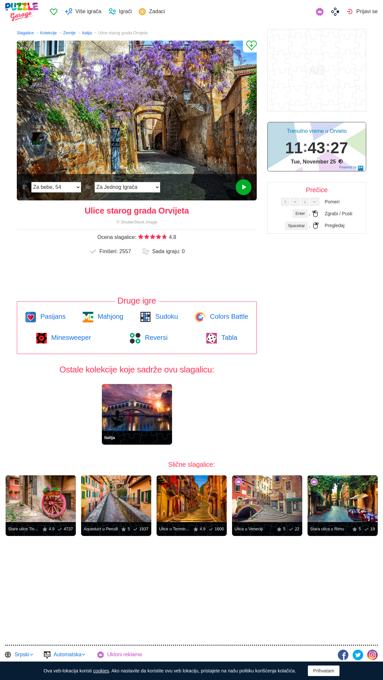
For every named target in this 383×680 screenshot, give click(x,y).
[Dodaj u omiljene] (250, 46)
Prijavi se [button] (367, 12)
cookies (101, 670)
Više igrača (91, 12)
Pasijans (52, 316)
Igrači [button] (127, 12)
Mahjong (109, 316)
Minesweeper (70, 337)
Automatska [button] (67, 654)
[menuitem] (56, 11)
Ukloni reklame (124, 654)
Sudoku (166, 316)
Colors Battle (228, 316)
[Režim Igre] (127, 187)
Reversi (155, 337)
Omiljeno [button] (56, 11)
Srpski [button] (22, 654)
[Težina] (56, 187)
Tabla (228, 337)
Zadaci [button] (160, 12)
